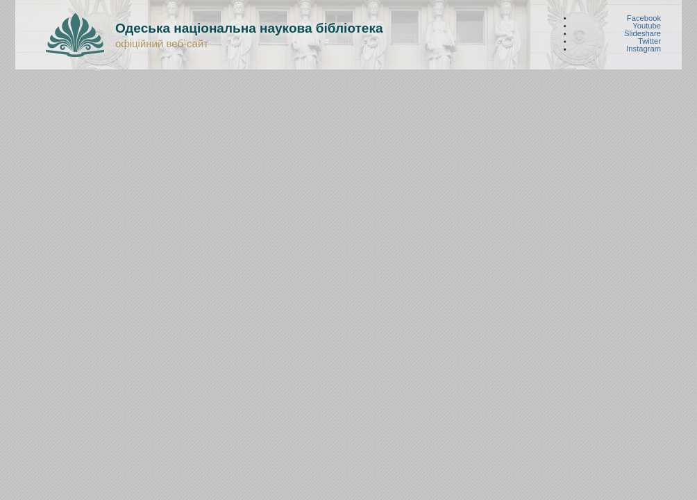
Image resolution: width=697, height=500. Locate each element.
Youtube (646, 25)
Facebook (644, 17)
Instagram (643, 48)
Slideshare (642, 33)
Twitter (649, 41)
